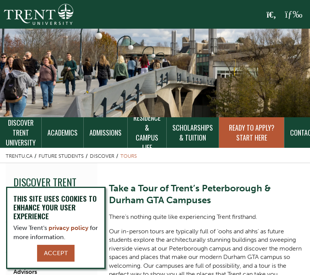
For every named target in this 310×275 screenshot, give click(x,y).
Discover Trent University (21, 132)
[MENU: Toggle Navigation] (293, 14)
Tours (128, 156)
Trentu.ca (19, 156)
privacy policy (68, 227)
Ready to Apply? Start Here (251, 132)
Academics (62, 133)
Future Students (61, 156)
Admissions (105, 133)
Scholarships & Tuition (192, 132)
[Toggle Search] (271, 15)
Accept (56, 253)
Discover (102, 156)
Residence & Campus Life (147, 132)
